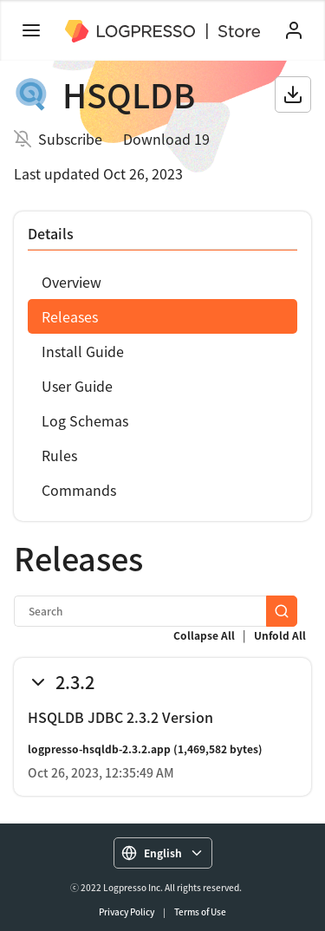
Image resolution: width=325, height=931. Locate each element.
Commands (79, 489)
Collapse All (204, 635)
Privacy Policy (126, 911)
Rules (59, 455)
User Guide (77, 385)
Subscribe (70, 138)
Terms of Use (200, 911)
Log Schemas (85, 420)
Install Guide (83, 351)
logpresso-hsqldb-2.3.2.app (99, 749)
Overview (71, 281)
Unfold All (280, 635)
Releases (70, 316)
